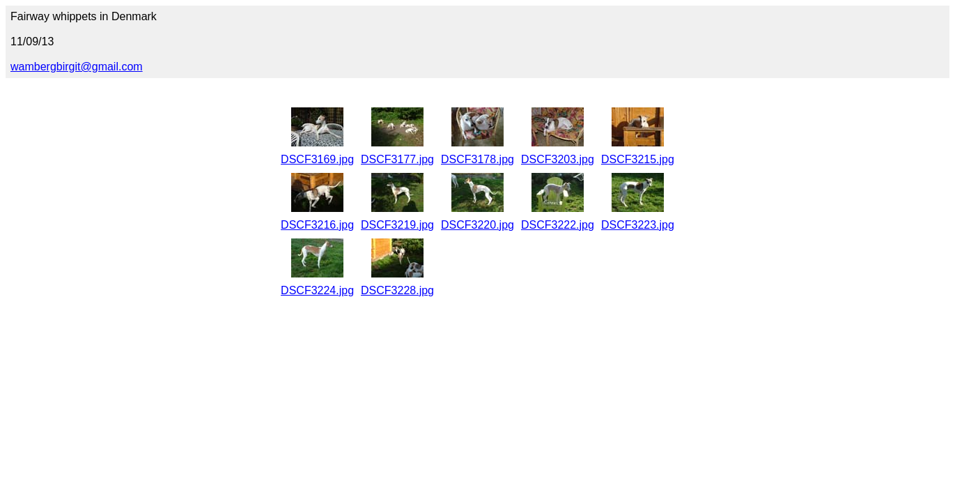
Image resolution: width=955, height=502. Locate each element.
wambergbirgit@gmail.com (76, 67)
